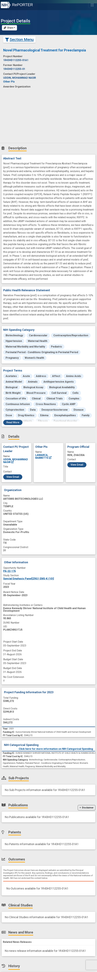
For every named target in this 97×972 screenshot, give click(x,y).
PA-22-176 (9, 571)
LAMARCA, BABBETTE (43, 456)
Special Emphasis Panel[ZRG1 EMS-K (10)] (28, 578)
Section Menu (19, 39)
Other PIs (9, 81)
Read (12, 422)
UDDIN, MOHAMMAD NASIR (15, 460)
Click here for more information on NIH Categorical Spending (56, 748)
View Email (12, 476)
